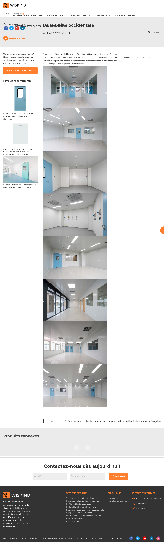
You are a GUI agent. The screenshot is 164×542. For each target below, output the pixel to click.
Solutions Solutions (80, 15)
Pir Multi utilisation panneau (78, 504)
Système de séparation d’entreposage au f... (85, 510)
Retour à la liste (14, 38)
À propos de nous (125, 15)
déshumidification (74, 519)
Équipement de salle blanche (79, 513)
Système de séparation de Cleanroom (82, 498)
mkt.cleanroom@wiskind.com (149, 498)
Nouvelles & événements (27, 26)
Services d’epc (55, 15)
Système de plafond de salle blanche (82, 501)
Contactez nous (55, 26)
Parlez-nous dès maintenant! (20, 70)
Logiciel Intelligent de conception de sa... (84, 516)
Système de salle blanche (27, 15)
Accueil (6, 14)
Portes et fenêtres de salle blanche (81, 507)
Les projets (103, 15)
